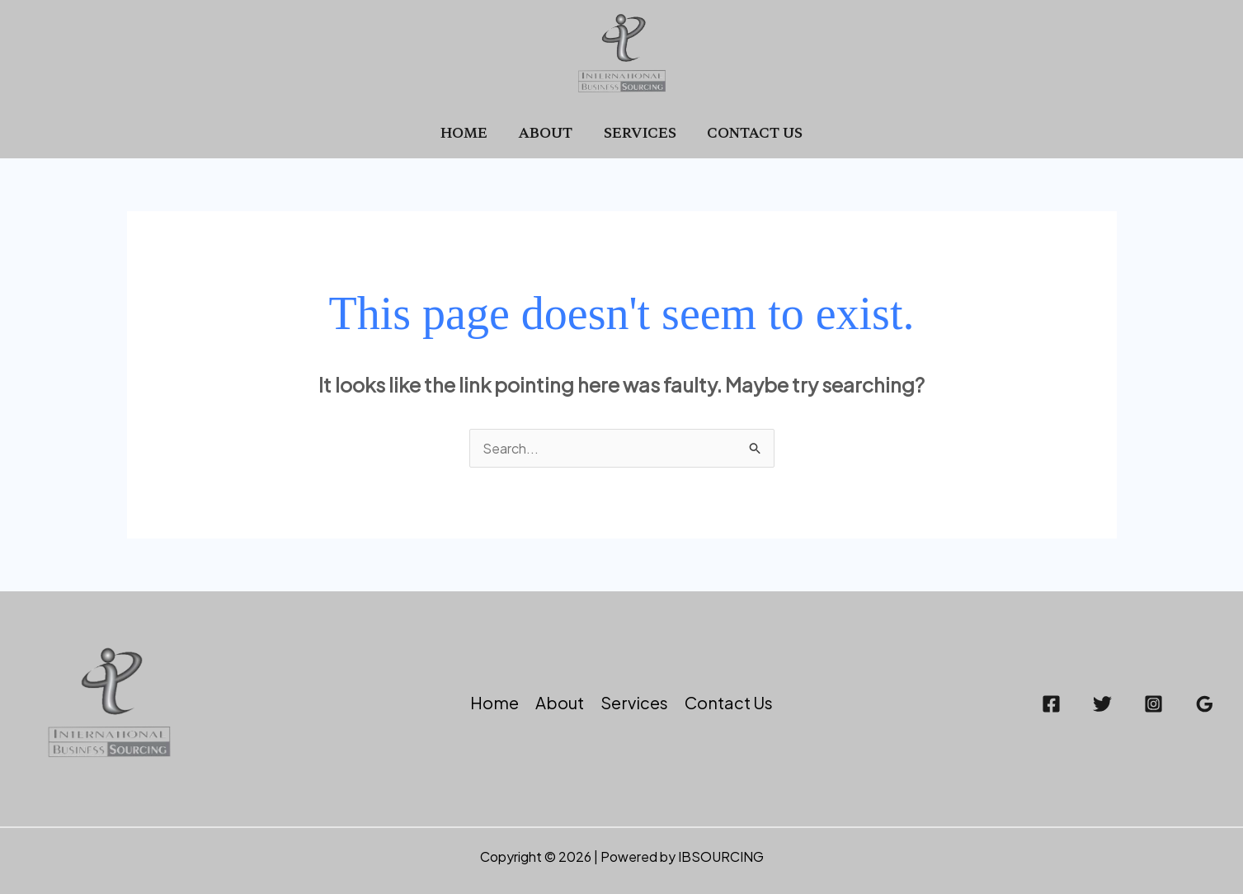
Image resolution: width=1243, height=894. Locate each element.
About (547, 132)
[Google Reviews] (1204, 703)
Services (637, 132)
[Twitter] (1102, 703)
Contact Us (748, 132)
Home (470, 132)
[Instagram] (1153, 703)
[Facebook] (1051, 703)
